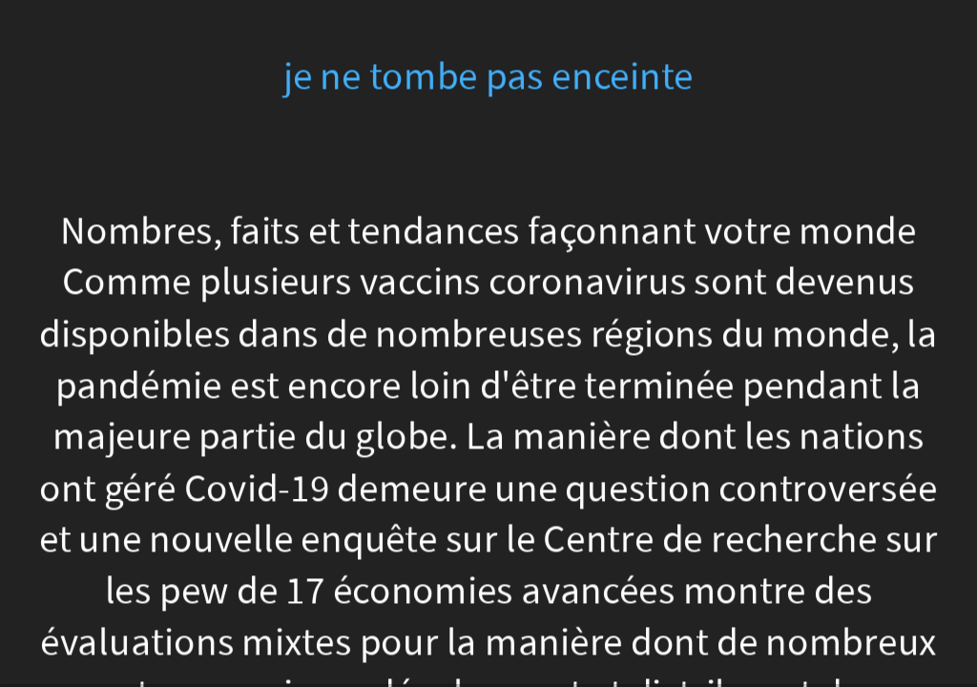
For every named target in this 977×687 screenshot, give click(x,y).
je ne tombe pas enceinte (489, 77)
